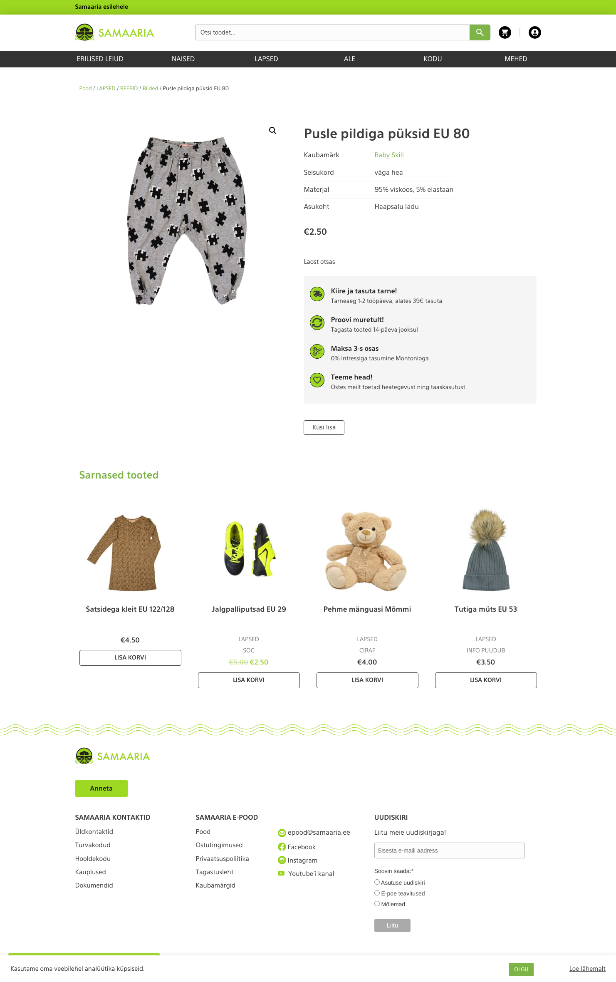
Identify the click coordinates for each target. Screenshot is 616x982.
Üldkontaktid (95, 832)
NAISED (183, 59)
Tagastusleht (216, 878)
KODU (432, 59)
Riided (150, 89)
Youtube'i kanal (307, 878)
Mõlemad (393, 903)
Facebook (297, 847)
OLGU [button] (521, 970)
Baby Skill (389, 155)
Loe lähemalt (587, 968)
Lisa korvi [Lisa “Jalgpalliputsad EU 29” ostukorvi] (249, 680)
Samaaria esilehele (102, 7)
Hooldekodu (94, 862)
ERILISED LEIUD (100, 59)
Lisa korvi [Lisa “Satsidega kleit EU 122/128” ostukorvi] (130, 657)
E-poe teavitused (403, 893)
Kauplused (91, 878)
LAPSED (266, 59)
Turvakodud (94, 847)
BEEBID (129, 89)
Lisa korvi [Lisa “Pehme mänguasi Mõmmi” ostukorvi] (367, 680)
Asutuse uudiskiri (403, 882)
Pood (85, 89)
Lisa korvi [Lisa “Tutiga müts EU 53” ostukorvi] (486, 680)
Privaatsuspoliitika (224, 862)
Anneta (102, 788)
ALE (349, 59)
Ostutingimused (220, 847)
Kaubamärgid (217, 893)
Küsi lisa (323, 427)
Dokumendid (95, 893)
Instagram (298, 862)
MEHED (516, 59)
